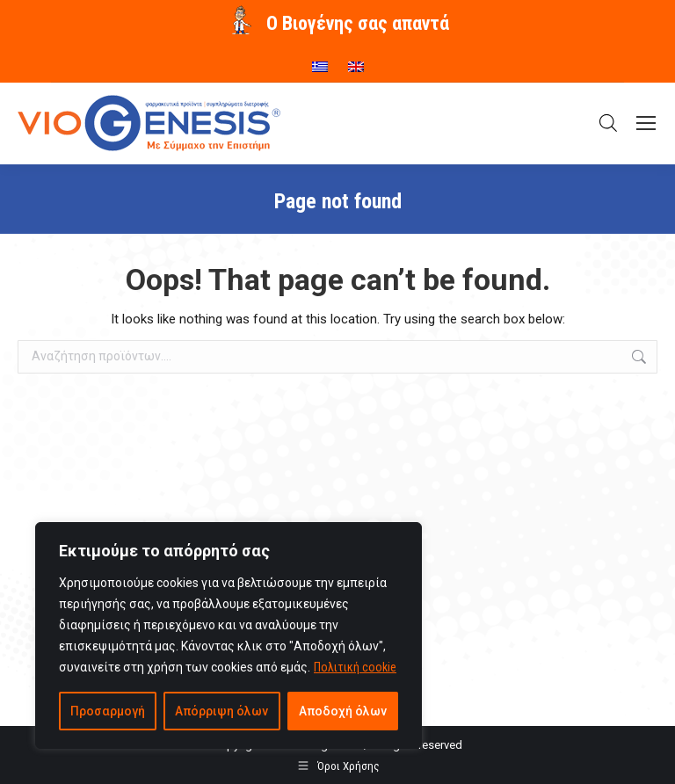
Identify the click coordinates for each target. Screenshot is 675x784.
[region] (228, 635)
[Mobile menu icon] (646, 123)
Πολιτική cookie (355, 667)
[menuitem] (320, 60)
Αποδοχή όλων (343, 711)
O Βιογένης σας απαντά (357, 23)
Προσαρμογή (107, 711)
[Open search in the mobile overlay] (608, 123)
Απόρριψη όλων (221, 711)
